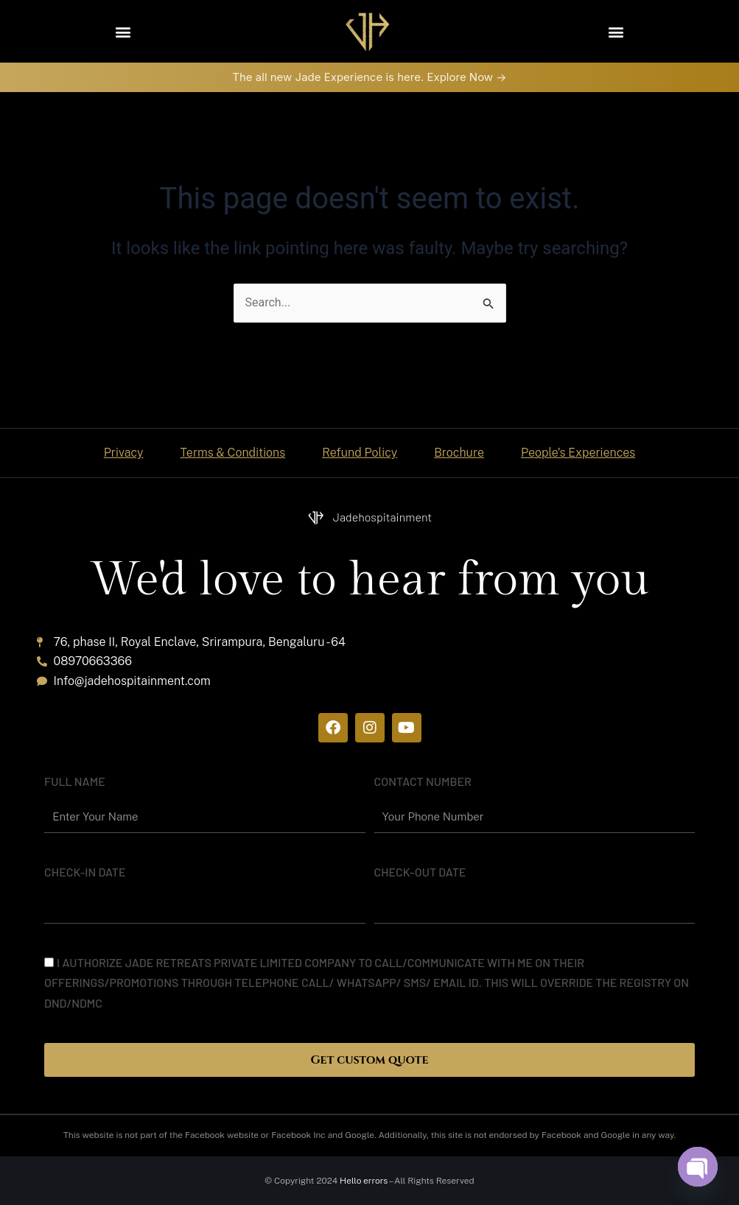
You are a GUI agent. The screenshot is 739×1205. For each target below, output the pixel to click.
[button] (123, 31)
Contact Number (423, 781)
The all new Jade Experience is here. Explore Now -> (369, 77)
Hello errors (364, 1181)
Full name (74, 781)
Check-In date (84, 872)
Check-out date (420, 872)
